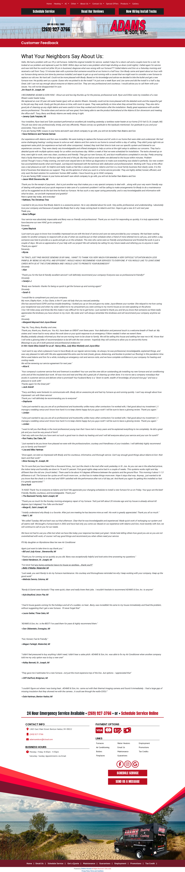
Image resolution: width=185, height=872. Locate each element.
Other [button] (74, 3)
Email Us (121, 747)
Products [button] (125, 3)
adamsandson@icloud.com (41, 739)
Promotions (144, 747)
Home (49, 3)
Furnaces (100, 743)
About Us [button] (84, 3)
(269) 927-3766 (56, 29)
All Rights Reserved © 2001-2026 (101, 868)
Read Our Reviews (92, 11)
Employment (144, 743)
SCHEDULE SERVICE (127, 773)
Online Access (86, 869)
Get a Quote (73, 863)
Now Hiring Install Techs (141, 11)
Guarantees (122, 755)
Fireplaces (100, 755)
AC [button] (66, 3)
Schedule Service (44, 11)
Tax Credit (150, 863)
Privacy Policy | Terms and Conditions (93, 871)
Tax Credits (143, 751)
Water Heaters (123, 743)
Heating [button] (57, 3)
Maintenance (122, 751)
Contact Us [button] (97, 3)
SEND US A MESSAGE (128, 781)
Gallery (135, 3)
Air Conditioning (102, 747)
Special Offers (112, 3)
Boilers (99, 751)
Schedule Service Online (139, 713)
